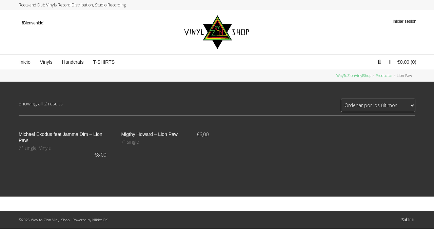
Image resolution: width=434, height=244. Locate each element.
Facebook (395, 5)
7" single (28, 148)
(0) (402, 62)
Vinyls (45, 148)
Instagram (402, 5)
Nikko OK (100, 219)
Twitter (389, 5)
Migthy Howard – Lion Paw (149, 134)
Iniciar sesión (404, 21)
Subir (407, 220)
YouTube (408, 5)
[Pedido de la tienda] (378, 105)
